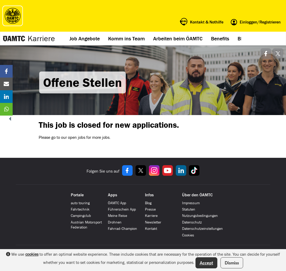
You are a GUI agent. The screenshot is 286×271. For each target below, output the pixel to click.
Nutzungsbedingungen (200, 216)
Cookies (188, 235)
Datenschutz (192, 222)
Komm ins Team (126, 38)
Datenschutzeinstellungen (202, 229)
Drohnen (115, 222)
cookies (31, 254)
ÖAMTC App (117, 203)
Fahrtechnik (80, 209)
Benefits (220, 38)
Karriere (41, 38)
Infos (149, 195)
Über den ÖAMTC (197, 195)
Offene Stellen (82, 82)
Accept (206, 263)
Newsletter (153, 222)
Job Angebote (84, 38)
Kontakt (151, 229)
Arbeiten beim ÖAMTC (178, 38)
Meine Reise (117, 216)
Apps (112, 195)
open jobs (76, 137)
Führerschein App (122, 209)
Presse (150, 209)
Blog (148, 203)
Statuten (188, 209)
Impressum (191, 203)
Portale (77, 195)
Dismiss (232, 263)
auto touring (80, 203)
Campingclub (81, 216)
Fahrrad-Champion (122, 229)
